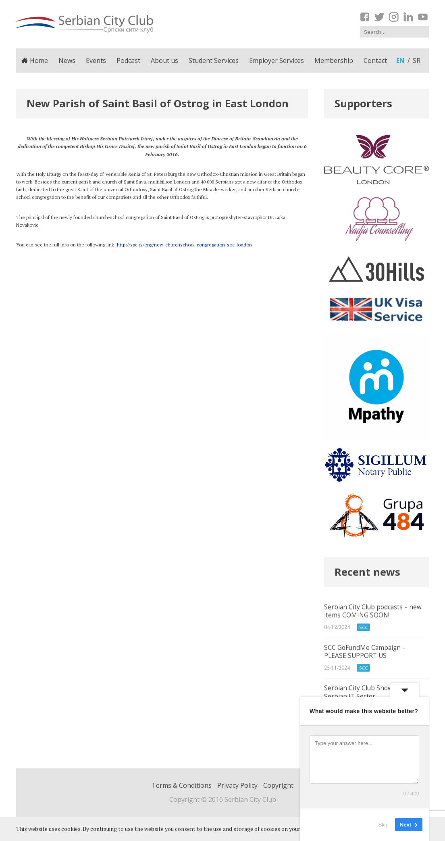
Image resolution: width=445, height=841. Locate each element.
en (400, 60)
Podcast (128, 60)
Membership (333, 60)
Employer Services (276, 60)
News (66, 60)
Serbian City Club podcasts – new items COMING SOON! (376, 626)
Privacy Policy (237, 785)
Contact (375, 60)
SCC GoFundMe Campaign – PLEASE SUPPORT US (376, 668)
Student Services (214, 60)
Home (34, 60)
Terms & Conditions (182, 785)
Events (96, 60)
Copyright (278, 785)
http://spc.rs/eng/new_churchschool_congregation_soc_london (184, 245)
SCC (363, 636)
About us (164, 60)
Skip (383, 825)
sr (416, 60)
